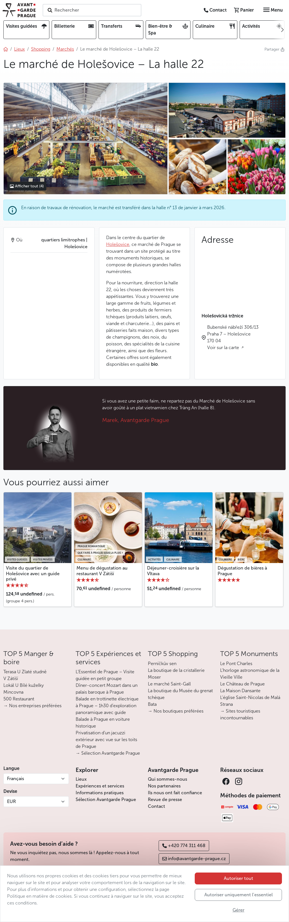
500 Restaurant (18, 699)
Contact (156, 806)
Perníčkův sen (162, 663)
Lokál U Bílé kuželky (23, 685)
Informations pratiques (100, 792)
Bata (152, 704)
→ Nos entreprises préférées (32, 705)
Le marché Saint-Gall (169, 684)
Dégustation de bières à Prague (242, 570)
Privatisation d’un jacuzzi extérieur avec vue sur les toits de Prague (106, 739)
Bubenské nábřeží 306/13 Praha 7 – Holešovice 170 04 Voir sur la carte (233, 337)
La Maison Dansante (240, 690)
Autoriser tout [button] (238, 878)
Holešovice (117, 244)
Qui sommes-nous (167, 779)
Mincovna (13, 692)
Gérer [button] (238, 910)
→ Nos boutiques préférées (175, 711)
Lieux (81, 779)
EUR (11, 801)
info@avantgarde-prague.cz (194, 858)
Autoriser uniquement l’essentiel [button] (238, 894)
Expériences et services (100, 786)
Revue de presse (165, 799)
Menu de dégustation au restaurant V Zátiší (102, 570)
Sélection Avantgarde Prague (106, 799)
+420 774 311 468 (183, 845)
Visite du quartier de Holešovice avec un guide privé (33, 573)
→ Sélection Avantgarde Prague (108, 753)
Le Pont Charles (236, 663)
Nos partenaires (164, 786)
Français (15, 778)
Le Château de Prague (242, 684)
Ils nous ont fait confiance (175, 792)
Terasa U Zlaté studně (25, 671)
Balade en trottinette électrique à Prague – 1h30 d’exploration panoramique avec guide (107, 705)
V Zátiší (10, 678)
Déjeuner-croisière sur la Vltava (173, 570)
